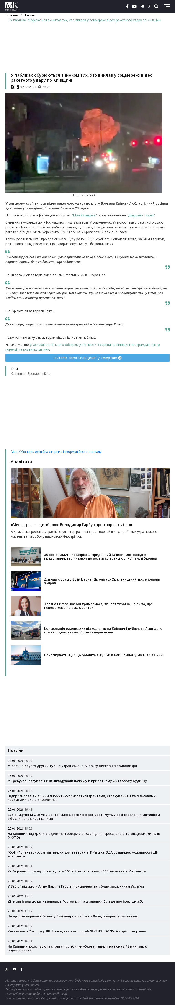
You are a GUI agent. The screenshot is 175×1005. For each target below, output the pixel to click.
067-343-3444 (130, 998)
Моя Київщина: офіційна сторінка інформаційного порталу (56, 451)
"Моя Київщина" (84, 215)
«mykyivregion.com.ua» (24, 985)
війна (46, 373)
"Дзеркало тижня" (141, 215)
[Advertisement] (87, 53)
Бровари (34, 373)
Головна (12, 15)
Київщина (18, 373)
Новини (29, 15)
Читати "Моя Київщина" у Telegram (88, 357)
